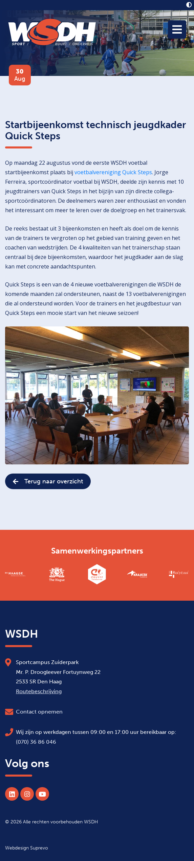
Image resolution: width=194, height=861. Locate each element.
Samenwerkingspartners (97, 551)
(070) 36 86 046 (36, 742)
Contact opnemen (39, 711)
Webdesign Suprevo (26, 848)
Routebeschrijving (39, 691)
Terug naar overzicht (48, 481)
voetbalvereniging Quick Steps (113, 172)
